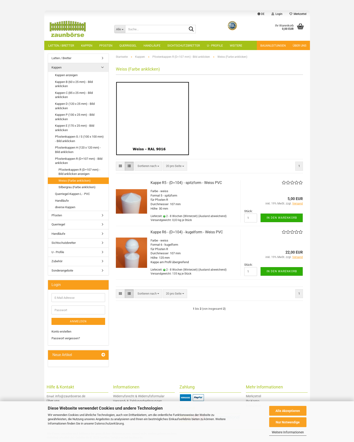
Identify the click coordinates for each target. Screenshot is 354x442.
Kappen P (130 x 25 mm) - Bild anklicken (74, 117)
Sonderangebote (62, 270)
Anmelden (78, 321)
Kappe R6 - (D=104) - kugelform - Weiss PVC (187, 232)
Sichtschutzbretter (183, 45)
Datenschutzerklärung (109, 423)
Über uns (299, 45)
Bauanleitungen (273, 45)
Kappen (86, 45)
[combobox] (148, 166)
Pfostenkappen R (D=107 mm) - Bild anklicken (78, 161)
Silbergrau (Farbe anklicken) (77, 187)
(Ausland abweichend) (212, 216)
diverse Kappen (65, 207)
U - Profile (215, 45)
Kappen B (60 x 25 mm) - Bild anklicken (74, 84)
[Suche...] (119, 29)
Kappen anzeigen (66, 75)
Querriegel (128, 45)
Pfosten (105, 45)
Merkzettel (297, 14)
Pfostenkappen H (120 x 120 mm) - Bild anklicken (78, 150)
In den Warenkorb (282, 217)
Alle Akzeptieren (287, 411)
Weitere (236, 45)
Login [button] (277, 14)
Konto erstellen (61, 331)
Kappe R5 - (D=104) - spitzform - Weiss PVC (186, 182)
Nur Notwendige (288, 422)
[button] (261, 13)
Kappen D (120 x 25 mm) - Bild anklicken (75, 106)
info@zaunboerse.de (70, 396)
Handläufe (152, 45)
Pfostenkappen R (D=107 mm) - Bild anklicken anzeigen (79, 172)
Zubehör (57, 261)
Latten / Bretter (61, 45)
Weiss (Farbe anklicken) (74, 180)
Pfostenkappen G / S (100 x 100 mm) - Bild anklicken (79, 139)
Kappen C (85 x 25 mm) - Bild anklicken (74, 95)
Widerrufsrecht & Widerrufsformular (139, 396)
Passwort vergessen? (66, 338)
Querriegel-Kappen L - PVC (72, 194)
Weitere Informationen (288, 432)
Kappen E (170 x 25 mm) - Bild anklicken (74, 128)
